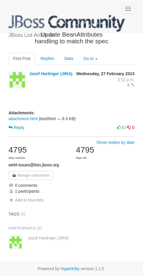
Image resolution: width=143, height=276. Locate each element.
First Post (21, 58)
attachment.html (23, 118)
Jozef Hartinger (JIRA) (50, 73)
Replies (47, 58)
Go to (91, 58)
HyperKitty (70, 268)
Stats (69, 58)
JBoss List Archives (67, 23)
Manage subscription (31, 175)
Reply (16, 127)
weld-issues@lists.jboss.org (33, 165)
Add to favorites (25, 200)
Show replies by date (115, 142)
